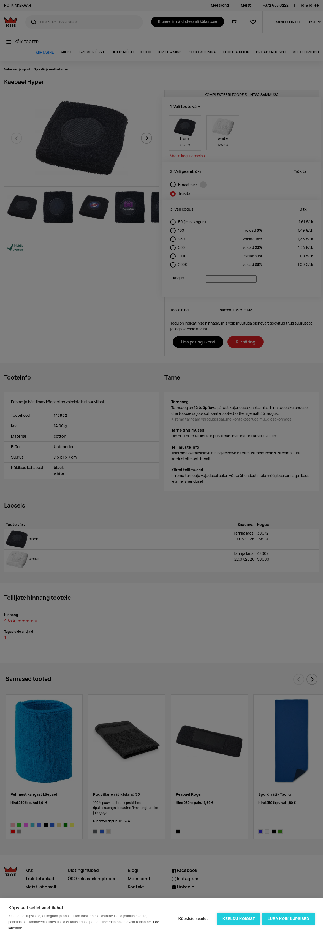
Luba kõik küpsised (288, 918)
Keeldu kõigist (238, 918)
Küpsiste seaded (192, 918)
